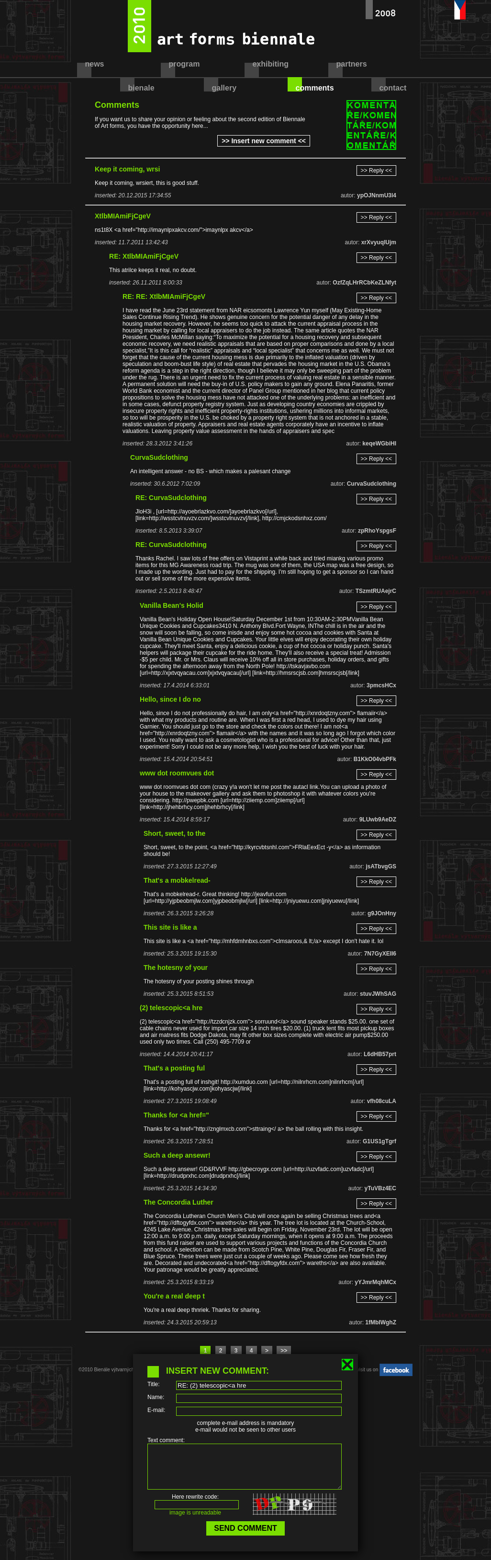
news (94, 64)
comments (315, 88)
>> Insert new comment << (264, 141)
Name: (155, 1397)
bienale (141, 88)
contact (393, 88)
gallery (224, 88)
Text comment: (166, 1440)
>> (283, 1350)
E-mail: (156, 1410)
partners (351, 64)
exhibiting (271, 64)
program (184, 64)
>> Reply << (376, 170)
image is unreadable (195, 1521)
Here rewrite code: (195, 1505)
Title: (153, 1384)
